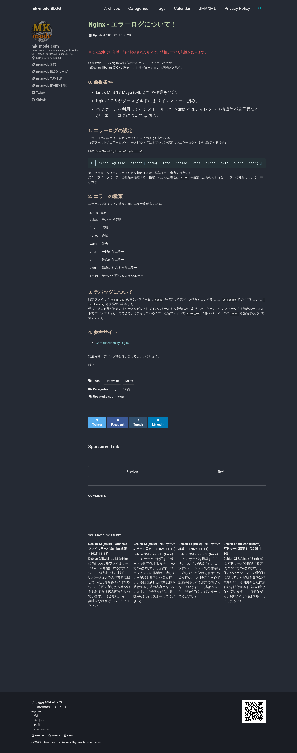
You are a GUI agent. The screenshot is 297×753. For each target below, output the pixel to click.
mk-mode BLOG (46, 8)
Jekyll (80, 742)
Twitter (38, 105)
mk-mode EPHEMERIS (49, 98)
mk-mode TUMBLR (46, 91)
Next (221, 521)
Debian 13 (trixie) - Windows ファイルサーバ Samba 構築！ (108, 601)
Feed (79, 735)
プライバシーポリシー (44, 729)
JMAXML (204, 8)
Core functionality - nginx (119, 388)
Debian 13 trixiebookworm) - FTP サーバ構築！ (241, 600)
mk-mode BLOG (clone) (49, 84)
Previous (132, 521)
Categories (135, 8)
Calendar (179, 8)
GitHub (38, 112)
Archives (108, 8)
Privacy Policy (234, 8)
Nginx (129, 432)
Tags (157, 8)
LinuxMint (112, 432)
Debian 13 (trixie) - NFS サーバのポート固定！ (152, 601)
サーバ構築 (122, 441)
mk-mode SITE (43, 77)
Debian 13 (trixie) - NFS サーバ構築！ (195, 598)
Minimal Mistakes (99, 742)
